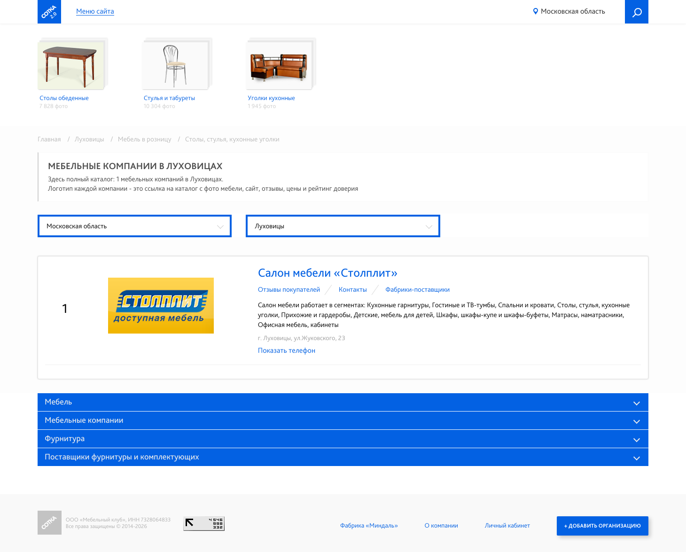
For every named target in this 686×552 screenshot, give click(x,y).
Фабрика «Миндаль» (369, 525)
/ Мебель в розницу (139, 139)
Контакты (353, 289)
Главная (49, 139)
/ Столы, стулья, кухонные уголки (226, 139)
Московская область (573, 11)
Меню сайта (95, 12)
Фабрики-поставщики (417, 289)
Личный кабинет (507, 525)
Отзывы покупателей (289, 289)
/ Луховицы (84, 139)
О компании (441, 525)
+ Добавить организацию (602, 525)
